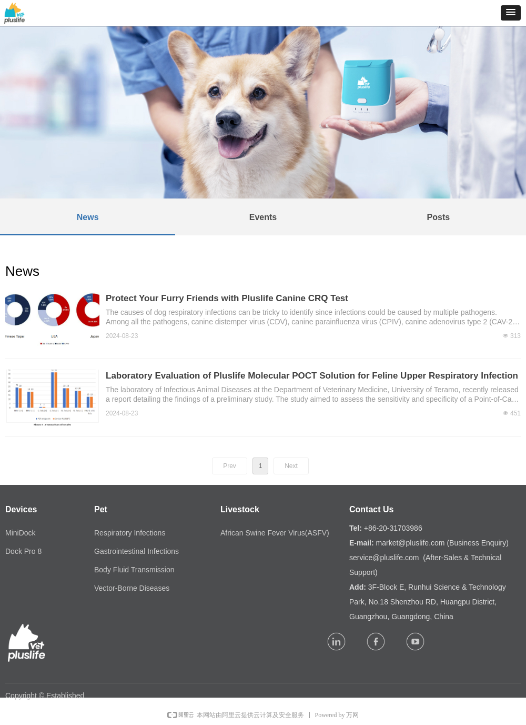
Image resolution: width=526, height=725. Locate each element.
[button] (511, 13)
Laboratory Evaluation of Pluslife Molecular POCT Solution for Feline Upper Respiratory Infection (312, 376)
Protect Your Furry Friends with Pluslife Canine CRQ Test (227, 298)
